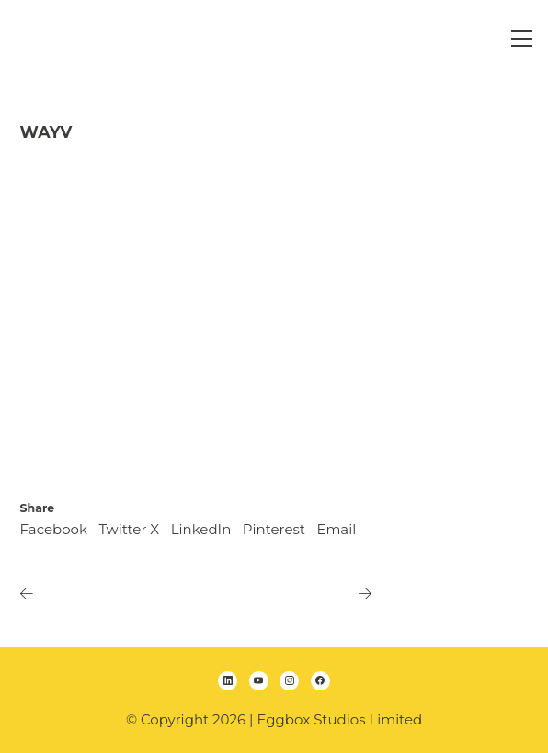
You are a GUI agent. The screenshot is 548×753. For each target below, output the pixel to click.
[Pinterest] (274, 529)
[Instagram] (289, 680)
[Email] (336, 529)
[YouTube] (258, 680)
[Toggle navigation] (521, 38)
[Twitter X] (128, 529)
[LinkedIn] (201, 529)
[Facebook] (53, 529)
